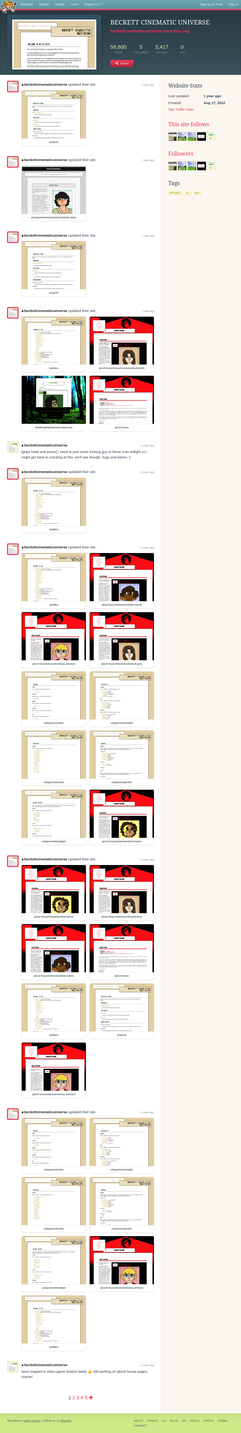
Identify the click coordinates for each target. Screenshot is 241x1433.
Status (208, 1420)
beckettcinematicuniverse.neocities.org (150, 31)
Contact (140, 1425)
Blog (174, 1420)
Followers (180, 154)
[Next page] (91, 1397)
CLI (164, 1420)
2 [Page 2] (73, 1397)
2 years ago (147, 445)
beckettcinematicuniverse (44, 84)
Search (44, 4)
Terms (222, 1420)
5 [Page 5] (85, 1397)
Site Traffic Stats (181, 109)
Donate (152, 1420)
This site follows (188, 124)
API (184, 1420)
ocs (197, 192)
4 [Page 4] (81, 1397)
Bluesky (65, 1420)
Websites (26, 4)
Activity (60, 4)
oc (187, 192)
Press (194, 1420)
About (138, 1420)
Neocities (13, 1420)
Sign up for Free (211, 4)
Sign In (233, 4)
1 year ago (148, 84)
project (175, 192)
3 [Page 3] (77, 1397)
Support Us (93, 4)
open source (32, 1420)
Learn (74, 4)
